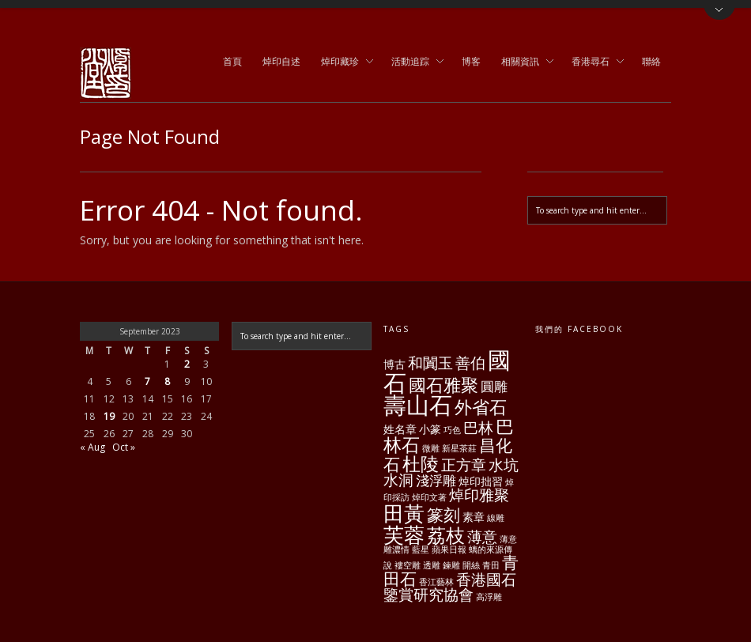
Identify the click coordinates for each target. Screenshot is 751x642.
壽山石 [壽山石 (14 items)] (417, 405)
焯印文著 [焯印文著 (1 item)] (429, 497)
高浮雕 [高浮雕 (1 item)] (489, 596)
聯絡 (651, 61)
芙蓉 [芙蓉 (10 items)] (404, 534)
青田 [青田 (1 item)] (491, 565)
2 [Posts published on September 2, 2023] (187, 364)
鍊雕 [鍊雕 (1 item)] (451, 565)
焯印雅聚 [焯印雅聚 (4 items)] (479, 495)
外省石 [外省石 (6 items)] (481, 407)
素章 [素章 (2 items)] (473, 516)
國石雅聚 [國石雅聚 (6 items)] (443, 384)
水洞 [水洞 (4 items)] (398, 480)
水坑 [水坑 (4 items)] (504, 465)
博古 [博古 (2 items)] (394, 364)
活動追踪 (412, 62)
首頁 (232, 61)
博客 (471, 61)
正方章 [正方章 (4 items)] (463, 465)
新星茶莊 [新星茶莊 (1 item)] (459, 448)
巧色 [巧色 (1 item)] (452, 430)
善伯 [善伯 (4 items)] (470, 363)
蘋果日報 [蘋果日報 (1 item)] (449, 549)
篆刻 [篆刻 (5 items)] (443, 515)
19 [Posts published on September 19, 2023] (109, 416)
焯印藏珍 (342, 62)
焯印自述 (281, 61)
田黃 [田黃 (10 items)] (404, 513)
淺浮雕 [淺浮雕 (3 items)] (436, 480)
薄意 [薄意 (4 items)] (482, 537)
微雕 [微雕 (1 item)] (431, 448)
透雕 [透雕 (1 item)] (431, 565)
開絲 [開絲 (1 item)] (471, 565)
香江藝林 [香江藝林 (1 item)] (436, 581)
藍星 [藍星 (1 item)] (420, 549)
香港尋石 (593, 62)
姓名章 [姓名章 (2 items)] (400, 428)
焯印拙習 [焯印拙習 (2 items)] (481, 481)
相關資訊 (522, 62)
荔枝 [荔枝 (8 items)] (446, 535)
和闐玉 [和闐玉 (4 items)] (430, 363)
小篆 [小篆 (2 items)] (430, 428)
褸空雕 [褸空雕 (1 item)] (407, 565)
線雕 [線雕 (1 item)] (495, 517)
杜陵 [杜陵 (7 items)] (420, 463)
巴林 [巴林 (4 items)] (478, 427)
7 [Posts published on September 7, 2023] (147, 381)
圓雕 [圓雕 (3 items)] (494, 386)
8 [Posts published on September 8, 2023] (167, 381)
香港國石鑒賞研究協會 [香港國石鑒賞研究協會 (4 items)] (449, 587)
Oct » (123, 447)
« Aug (92, 447)
